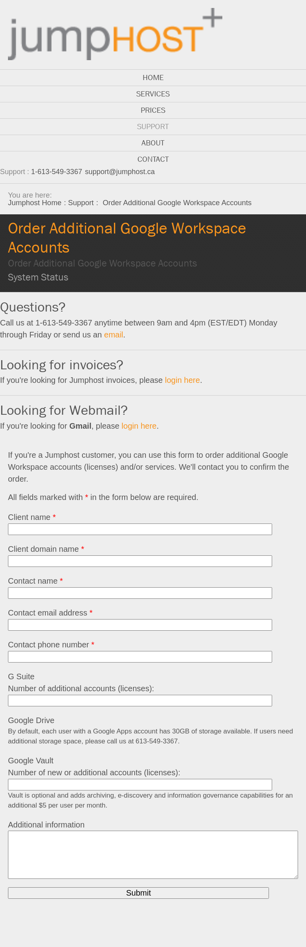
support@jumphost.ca (120, 172)
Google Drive (31, 720)
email (113, 334)
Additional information (46, 824)
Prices (153, 110)
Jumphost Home (34, 202)
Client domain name (46, 549)
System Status (38, 277)
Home (153, 77)
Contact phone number (51, 644)
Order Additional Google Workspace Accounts (102, 263)
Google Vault (30, 760)
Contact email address (50, 612)
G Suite (21, 676)
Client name (32, 517)
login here (182, 380)
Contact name (35, 580)
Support (153, 126)
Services (153, 94)
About (153, 143)
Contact (153, 159)
